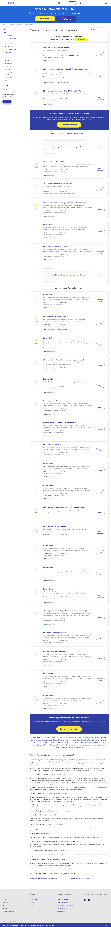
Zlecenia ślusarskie (80, 747)
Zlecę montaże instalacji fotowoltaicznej (59, 526)
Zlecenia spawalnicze (55, 740)
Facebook (85, 900)
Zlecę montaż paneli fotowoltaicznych (58, 184)
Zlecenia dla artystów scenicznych (58, 737)
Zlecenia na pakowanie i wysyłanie (84, 737)
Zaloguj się (106, 3)
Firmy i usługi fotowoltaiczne (15, 24)
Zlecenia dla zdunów (46, 742)
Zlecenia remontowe (62, 902)
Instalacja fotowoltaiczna (53, 444)
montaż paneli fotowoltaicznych (56, 652)
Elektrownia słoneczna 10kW (55, 633)
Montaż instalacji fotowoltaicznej (56, 316)
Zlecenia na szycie (83, 745)
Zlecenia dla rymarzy (61, 742)
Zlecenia (72, 3)
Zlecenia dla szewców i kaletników (63, 745)
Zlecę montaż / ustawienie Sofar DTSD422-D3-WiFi (64, 91)
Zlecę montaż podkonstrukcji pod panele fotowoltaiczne (65, 203)
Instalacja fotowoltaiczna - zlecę (56, 246)
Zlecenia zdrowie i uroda (73, 740)
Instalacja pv (49, 225)
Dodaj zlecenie (82, 39)
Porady (32, 902)
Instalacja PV (49, 338)
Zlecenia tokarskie (66, 747)
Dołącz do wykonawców (88, 3)
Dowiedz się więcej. (48, 925)
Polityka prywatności (8, 911)
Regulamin (5, 908)
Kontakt (32, 905)
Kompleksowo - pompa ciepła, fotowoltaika (60, 423)
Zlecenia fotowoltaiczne (29, 24)
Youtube (89, 900)
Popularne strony (62, 908)
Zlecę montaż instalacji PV (54, 162)
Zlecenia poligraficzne (90, 740)
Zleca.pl (4, 24)
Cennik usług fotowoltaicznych (65, 905)
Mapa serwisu (61, 911)
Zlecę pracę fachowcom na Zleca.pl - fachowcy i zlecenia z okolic (9, 2)
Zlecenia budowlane (62, 899)
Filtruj (7, 101)
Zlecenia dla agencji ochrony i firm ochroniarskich (87, 742)
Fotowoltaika (49, 294)
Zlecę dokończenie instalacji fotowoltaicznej (61, 47)
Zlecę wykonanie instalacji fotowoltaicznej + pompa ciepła (66, 611)
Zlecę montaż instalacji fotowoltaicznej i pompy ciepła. (65, 360)
